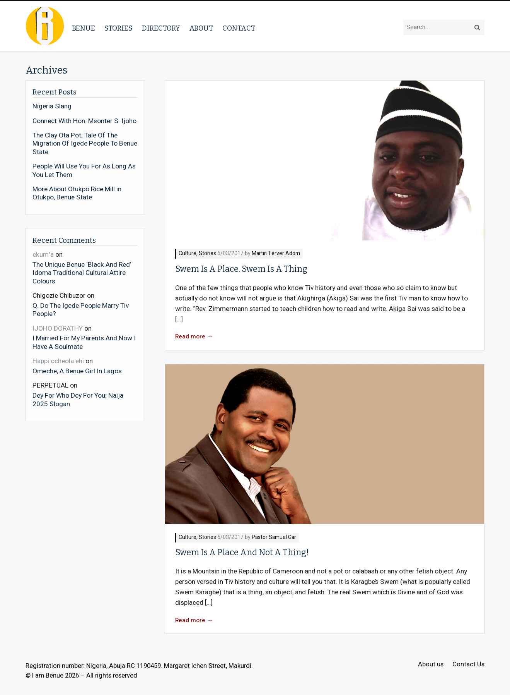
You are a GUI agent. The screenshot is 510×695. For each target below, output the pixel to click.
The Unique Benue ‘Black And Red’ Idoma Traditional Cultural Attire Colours (81, 273)
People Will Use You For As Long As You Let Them (84, 170)
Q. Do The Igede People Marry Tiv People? (80, 309)
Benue (83, 28)
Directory (161, 28)
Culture (187, 253)
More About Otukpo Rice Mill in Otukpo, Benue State (76, 193)
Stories (118, 28)
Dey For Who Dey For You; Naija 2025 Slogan (77, 399)
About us (430, 664)
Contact (238, 28)
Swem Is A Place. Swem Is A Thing (241, 269)
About (201, 28)
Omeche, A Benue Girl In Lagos (77, 371)
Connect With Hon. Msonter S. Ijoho (84, 121)
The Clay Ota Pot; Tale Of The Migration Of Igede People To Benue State (84, 143)
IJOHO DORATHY (57, 328)
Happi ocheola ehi (58, 361)
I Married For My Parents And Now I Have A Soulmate (84, 342)
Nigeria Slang (52, 106)
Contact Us (468, 664)
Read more (194, 336)
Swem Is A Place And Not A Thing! (242, 552)
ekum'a (43, 254)
